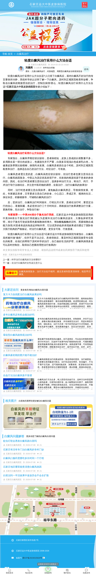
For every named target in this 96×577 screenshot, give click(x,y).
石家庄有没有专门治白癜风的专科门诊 (23, 449)
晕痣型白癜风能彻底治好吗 (17, 335)
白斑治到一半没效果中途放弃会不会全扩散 (26, 475)
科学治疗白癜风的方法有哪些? (26, 259)
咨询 (90, 69)
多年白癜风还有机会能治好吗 (18, 314)
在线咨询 (48, 570)
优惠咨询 (86, 571)
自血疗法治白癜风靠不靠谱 (17, 375)
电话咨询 (28, 571)
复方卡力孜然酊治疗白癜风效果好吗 (22, 294)
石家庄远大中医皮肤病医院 (21, 86)
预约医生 (67, 571)
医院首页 (9, 571)
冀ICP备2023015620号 (32, 558)
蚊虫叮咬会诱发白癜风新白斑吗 (20, 441)
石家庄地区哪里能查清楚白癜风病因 (22, 466)
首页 (10, 54)
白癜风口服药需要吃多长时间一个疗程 (23, 458)
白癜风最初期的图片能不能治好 (20, 355)
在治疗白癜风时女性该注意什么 (27, 263)
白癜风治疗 (23, 54)
